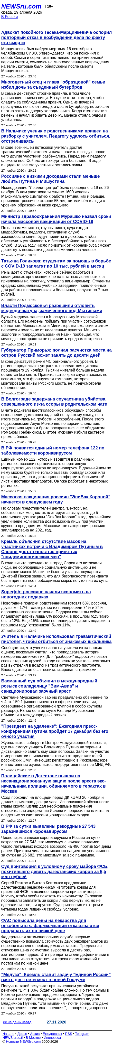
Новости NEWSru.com (23, 1041)
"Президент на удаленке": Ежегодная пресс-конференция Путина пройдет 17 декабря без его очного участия (54, 731)
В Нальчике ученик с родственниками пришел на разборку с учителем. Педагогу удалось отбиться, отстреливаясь (55, 136)
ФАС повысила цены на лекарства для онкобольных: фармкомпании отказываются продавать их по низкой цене (50, 925)
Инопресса (52, 1038)
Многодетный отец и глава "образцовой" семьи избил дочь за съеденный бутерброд (53, 85)
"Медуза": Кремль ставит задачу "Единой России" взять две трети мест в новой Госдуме (56, 977)
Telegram (82, 1034)
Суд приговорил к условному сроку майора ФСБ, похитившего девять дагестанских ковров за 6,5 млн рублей (55, 871)
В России (9, 17)
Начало (8, 1034)
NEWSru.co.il (12, 1038)
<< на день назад (17, 1022)
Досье (22, 1034)
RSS (68, 1034)
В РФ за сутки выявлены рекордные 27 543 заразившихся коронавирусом (48, 829)
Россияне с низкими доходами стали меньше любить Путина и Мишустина (50, 179)
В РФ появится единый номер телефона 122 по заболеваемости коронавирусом (52, 451)
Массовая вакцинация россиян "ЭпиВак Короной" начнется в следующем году (55, 499)
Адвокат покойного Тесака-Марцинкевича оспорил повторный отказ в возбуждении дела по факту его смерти (56, 37)
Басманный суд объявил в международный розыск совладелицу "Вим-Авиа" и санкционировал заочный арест (49, 686)
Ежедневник (52, 1034)
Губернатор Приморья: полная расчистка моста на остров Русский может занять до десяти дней (56, 353)
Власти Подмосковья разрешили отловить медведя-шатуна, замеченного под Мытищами (51, 308)
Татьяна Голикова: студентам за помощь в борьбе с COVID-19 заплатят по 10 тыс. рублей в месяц (56, 264)
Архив (35, 1034)
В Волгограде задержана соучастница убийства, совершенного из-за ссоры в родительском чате (54, 402)
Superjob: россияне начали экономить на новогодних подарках (46, 594)
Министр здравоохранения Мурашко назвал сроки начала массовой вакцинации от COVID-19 (56, 219)
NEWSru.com (21, 6)
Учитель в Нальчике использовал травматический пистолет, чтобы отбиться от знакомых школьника (56, 639)
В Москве (33, 1038)
